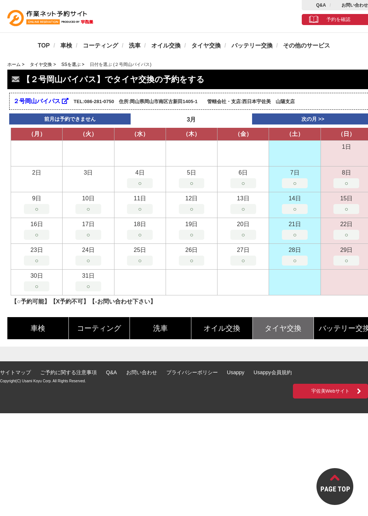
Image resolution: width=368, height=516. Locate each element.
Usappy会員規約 (272, 372)
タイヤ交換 (206, 45)
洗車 (135, 45)
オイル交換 (166, 45)
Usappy (235, 372)
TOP (44, 45)
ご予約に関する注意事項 (68, 372)
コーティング (100, 45)
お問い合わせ (355, 5)
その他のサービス (306, 45)
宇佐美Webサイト (330, 391)
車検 (66, 45)
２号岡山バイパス (40, 101)
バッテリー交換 (252, 45)
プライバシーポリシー (192, 372)
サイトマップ (15, 372)
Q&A (321, 5)
